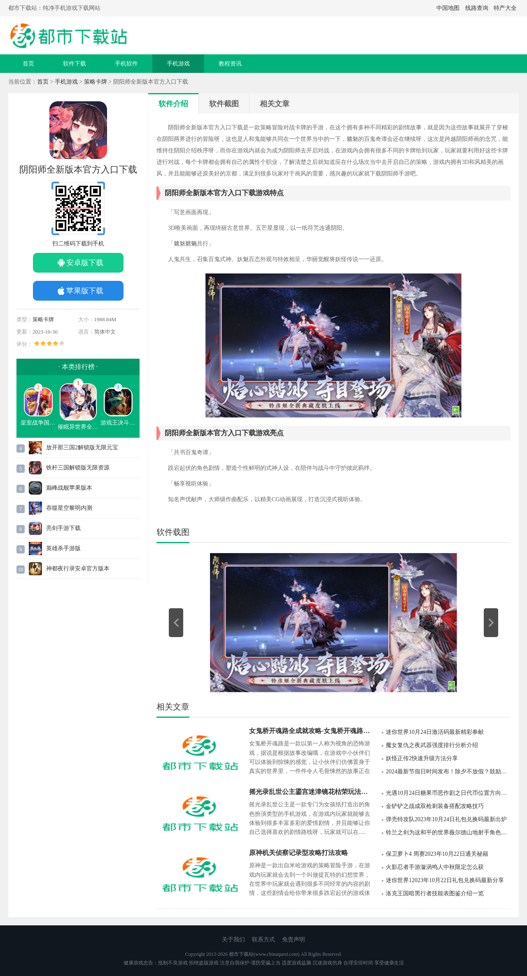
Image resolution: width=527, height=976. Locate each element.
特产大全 (505, 8)
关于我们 (233, 939)
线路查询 (476, 8)
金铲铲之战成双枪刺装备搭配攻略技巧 (435, 806)
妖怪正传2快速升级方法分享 (422, 758)
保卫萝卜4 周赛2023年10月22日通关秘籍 (437, 854)
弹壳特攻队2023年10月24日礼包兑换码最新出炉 (446, 819)
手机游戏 (178, 64)
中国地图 (447, 8)
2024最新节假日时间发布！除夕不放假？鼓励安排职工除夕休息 (448, 771)
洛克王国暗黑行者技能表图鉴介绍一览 (435, 893)
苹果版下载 (84, 291)
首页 (28, 64)
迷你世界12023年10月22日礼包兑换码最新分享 (445, 880)
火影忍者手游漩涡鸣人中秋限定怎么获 (435, 867)
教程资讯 (230, 64)
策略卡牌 (95, 82)
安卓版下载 (84, 263)
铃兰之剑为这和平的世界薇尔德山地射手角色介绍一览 (448, 832)
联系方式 (263, 939)
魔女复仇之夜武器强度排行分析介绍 (432, 745)
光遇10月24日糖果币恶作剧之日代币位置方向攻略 (448, 793)
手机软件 (126, 64)
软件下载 (74, 64)
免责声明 (293, 939)
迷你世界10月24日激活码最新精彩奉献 (435, 732)
